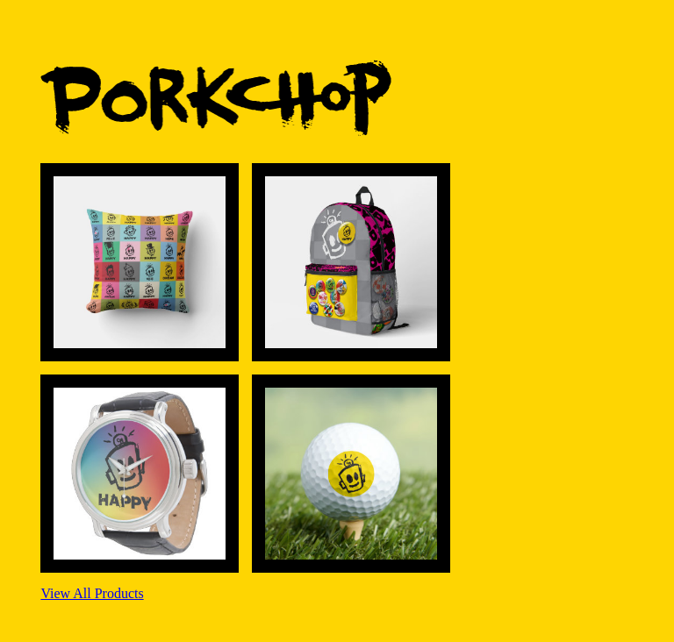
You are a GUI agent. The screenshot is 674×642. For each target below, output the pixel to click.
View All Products (91, 593)
